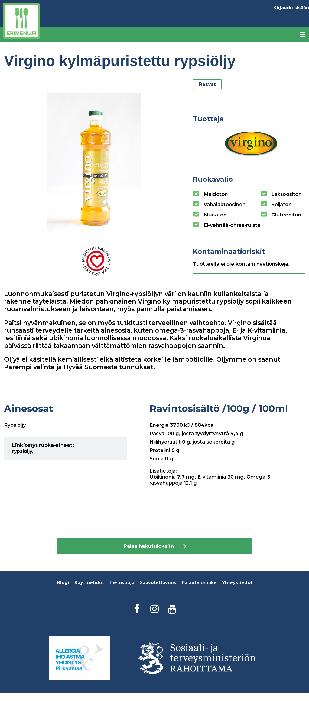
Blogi (63, 582)
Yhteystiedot (237, 582)
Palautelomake (199, 582)
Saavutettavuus (158, 582)
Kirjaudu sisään (291, 7)
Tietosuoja (121, 582)
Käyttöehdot (89, 582)
